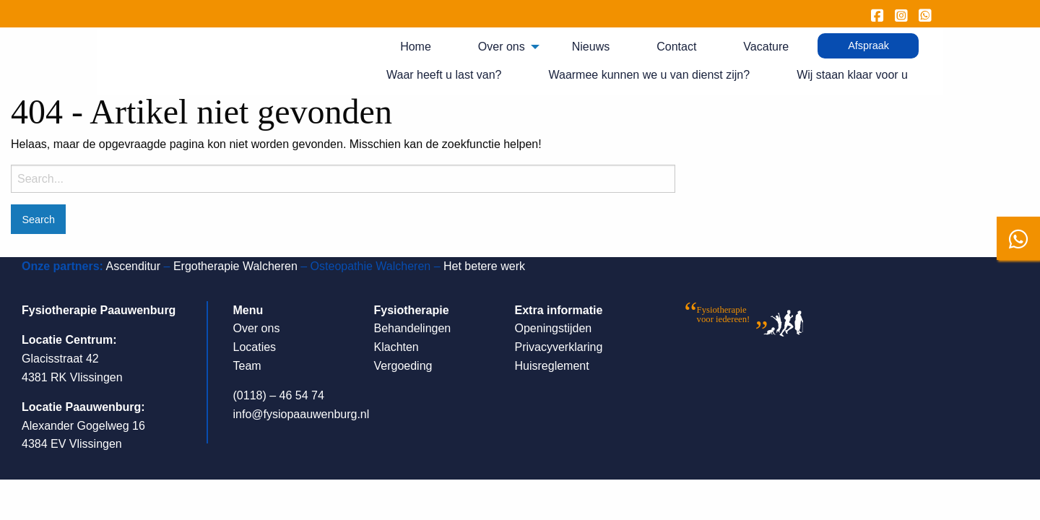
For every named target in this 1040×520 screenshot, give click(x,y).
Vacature (766, 46)
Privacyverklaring (559, 347)
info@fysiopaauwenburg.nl (301, 414)
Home (415, 46)
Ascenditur (132, 266)
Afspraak (868, 45)
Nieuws (591, 46)
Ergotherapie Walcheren (235, 266)
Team (247, 366)
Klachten (396, 347)
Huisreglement (552, 366)
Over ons (501, 46)
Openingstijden (553, 328)
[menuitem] (421, 47)
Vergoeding (403, 366)
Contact (676, 46)
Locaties (255, 347)
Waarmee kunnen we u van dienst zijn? (649, 75)
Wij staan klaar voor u (852, 75)
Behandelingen (412, 328)
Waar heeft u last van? (444, 75)
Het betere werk (484, 266)
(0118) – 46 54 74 (278, 395)
